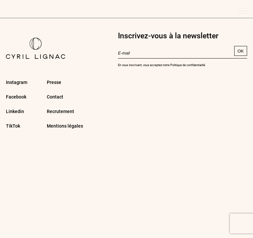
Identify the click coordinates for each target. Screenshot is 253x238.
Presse (54, 82)
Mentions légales (65, 126)
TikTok (13, 126)
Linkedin (15, 111)
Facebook (16, 97)
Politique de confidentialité (187, 65)
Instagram (16, 82)
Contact (55, 97)
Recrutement (60, 111)
